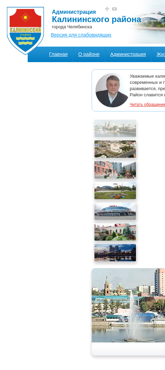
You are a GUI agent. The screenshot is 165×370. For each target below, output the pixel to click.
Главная (58, 54)
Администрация (128, 54)
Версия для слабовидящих (81, 35)
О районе (88, 54)
